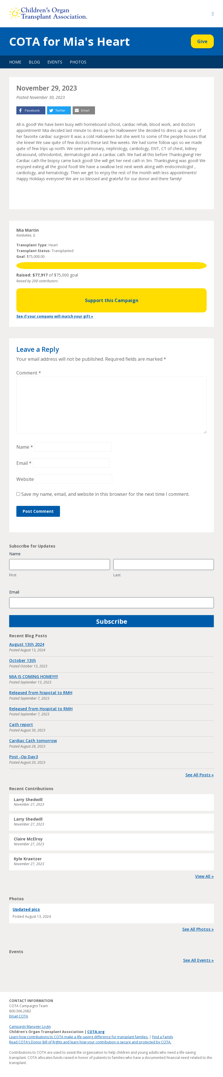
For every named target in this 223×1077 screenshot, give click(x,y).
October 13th (22, 660)
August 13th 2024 (26, 644)
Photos (78, 62)
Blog (34, 62)
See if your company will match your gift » (54, 316)
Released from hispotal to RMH (40, 692)
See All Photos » (198, 929)
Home (15, 62)
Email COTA (18, 1016)
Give (202, 41)
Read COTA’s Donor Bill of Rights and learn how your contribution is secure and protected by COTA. (90, 1042)
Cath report (21, 724)
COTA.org (95, 1031)
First (12, 574)
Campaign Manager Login (30, 1026)
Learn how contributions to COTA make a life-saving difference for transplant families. (78, 1036)
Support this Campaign (111, 300)
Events (54, 62)
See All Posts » (199, 774)
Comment (28, 373)
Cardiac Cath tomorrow (33, 740)
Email (24, 463)
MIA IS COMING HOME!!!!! (33, 676)
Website (25, 479)
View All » (204, 876)
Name (24, 447)
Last (117, 574)
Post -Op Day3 (23, 756)
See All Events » (198, 960)
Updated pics (26, 909)
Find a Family (162, 1036)
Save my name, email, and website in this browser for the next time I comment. (105, 494)
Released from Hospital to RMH (41, 708)
